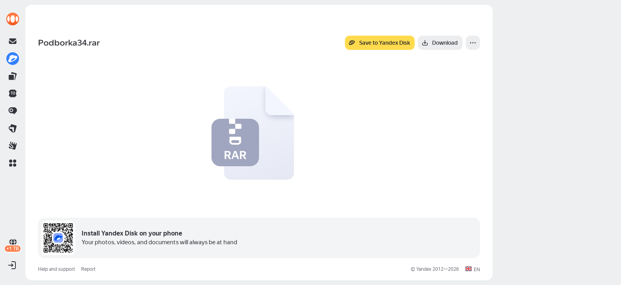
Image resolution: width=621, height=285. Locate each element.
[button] (12, 163)
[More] (473, 43)
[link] (12, 19)
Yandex (423, 269)
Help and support (56, 269)
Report (88, 269)
